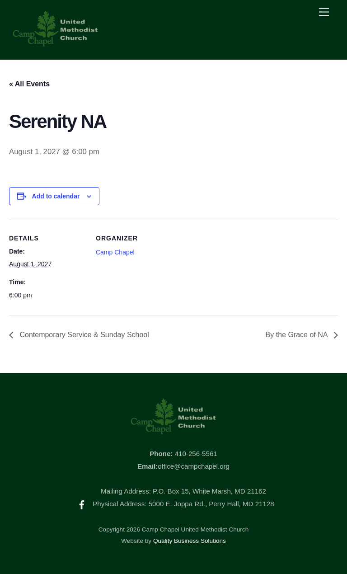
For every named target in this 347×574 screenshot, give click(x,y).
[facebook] (82, 504)
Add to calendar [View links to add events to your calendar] (56, 196)
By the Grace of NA (297, 335)
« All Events (29, 84)
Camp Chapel (115, 252)
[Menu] (324, 12)
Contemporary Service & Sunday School (83, 335)
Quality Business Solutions (189, 540)
